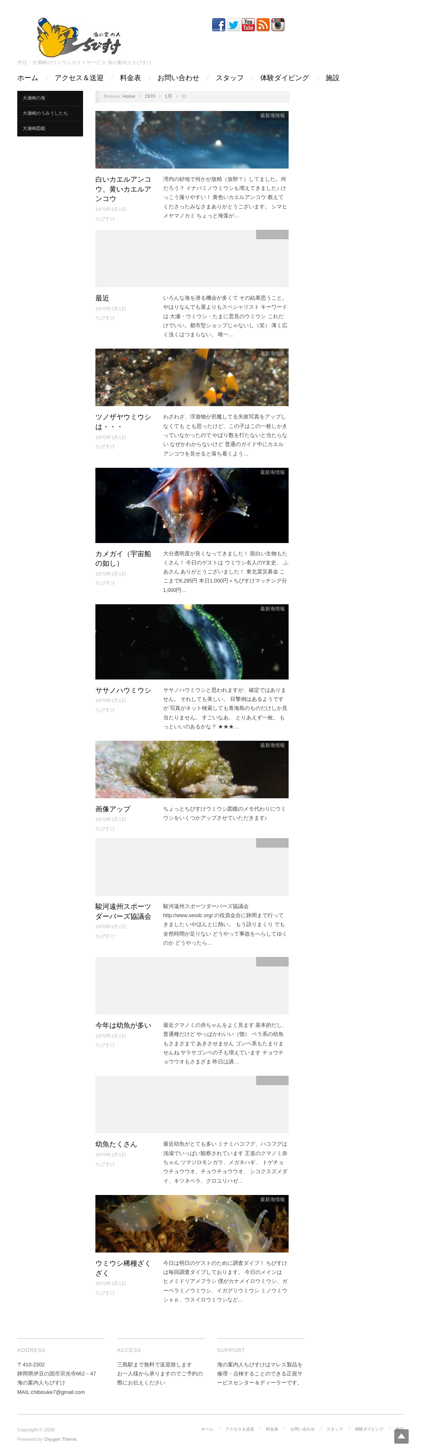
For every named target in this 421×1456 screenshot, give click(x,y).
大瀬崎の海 (34, 97)
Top (401, 1436)
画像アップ (112, 809)
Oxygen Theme (60, 1439)
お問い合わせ (178, 77)
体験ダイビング (284, 77)
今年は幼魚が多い (123, 1025)
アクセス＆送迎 (79, 77)
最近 (102, 298)
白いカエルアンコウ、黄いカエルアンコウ (123, 189)
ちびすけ (105, 218)
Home (129, 96)
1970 (150, 96)
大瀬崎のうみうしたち (45, 113)
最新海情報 (272, 115)
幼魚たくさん (116, 1144)
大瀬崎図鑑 (34, 128)
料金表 (130, 77)
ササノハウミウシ (123, 690)
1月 (168, 96)
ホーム (27, 77)
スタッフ (230, 77)
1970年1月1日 (110, 209)
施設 (333, 77)
